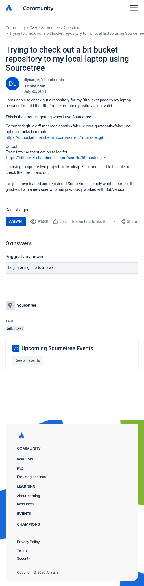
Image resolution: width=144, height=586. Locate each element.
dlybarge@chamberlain (44, 79)
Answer (15, 221)
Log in (13, 267)
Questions (72, 27)
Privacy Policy (28, 542)
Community (38, 8)
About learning (28, 496)
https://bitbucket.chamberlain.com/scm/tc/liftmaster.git (54, 137)
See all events (28, 360)
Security (23, 558)
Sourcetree (50, 27)
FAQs (21, 468)
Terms (22, 550)
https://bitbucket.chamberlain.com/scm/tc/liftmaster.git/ (55, 157)
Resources (25, 504)
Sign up (30, 267)
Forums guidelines (31, 477)
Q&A (33, 27)
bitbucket (15, 328)
